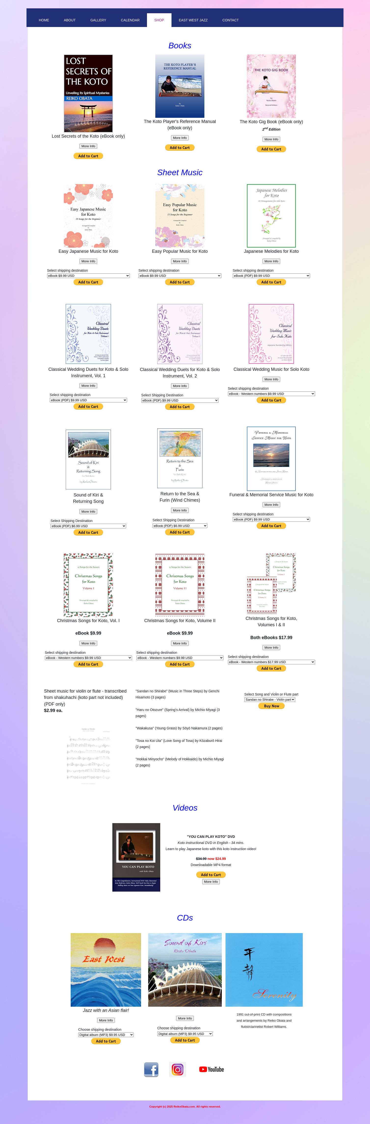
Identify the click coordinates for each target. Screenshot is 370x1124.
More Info (88, 146)
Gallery (98, 20)
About (70, 20)
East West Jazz (193, 20)
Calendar (130, 20)
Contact (230, 20)
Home (44, 20)
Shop (159, 20)
